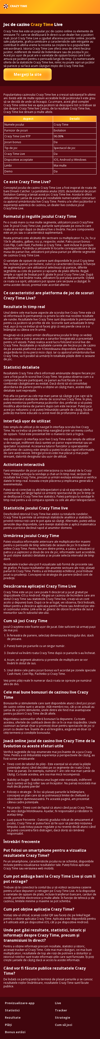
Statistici (12, 1010)
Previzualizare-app (20, 1003)
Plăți (8, 1025)
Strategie (62, 1017)
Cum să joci (63, 1025)
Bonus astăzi (15, 1032)
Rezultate (13, 1017)
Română (84, 6)
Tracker (61, 1010)
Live (58, 1003)
